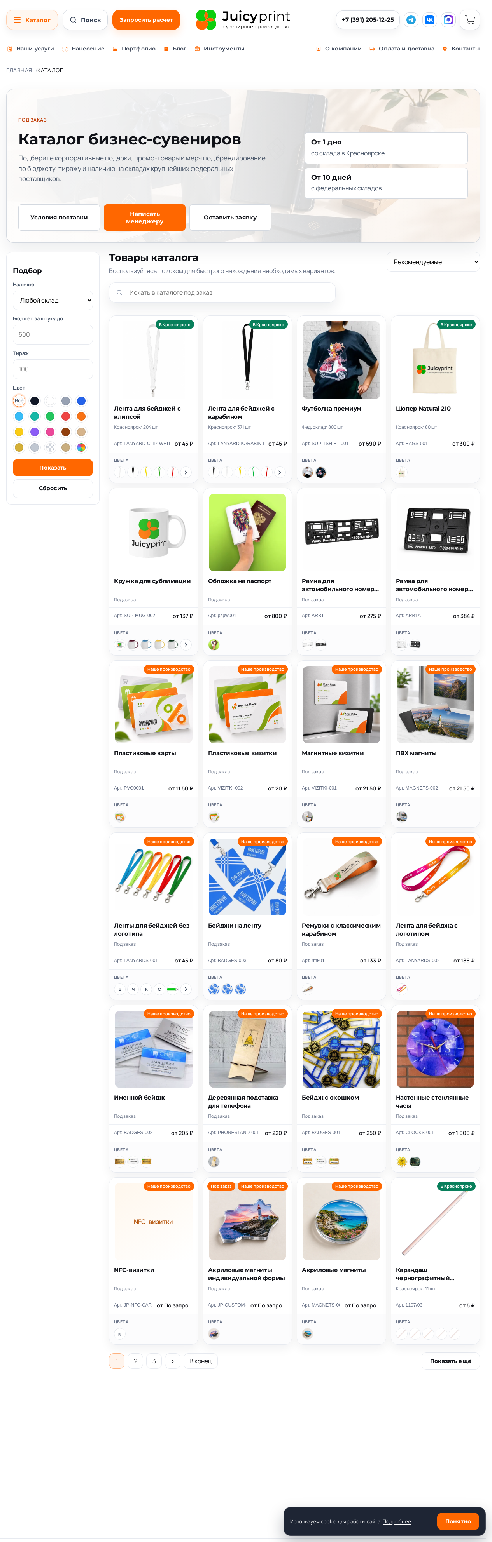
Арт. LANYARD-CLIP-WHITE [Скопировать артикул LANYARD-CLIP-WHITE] (142, 443)
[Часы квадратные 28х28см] (415, 1162)
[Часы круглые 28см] (402, 1162)
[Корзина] (470, 20)
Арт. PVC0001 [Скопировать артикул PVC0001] (129, 788)
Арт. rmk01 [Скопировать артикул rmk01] (313, 960)
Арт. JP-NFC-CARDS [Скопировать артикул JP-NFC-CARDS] (133, 1305)
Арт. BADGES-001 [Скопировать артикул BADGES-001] (321, 1132)
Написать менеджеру (144, 217)
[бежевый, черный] (454, 1334)
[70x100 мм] (227, 989)
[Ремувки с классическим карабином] (307, 989)
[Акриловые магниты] (307, 1334)
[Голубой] (146, 645)
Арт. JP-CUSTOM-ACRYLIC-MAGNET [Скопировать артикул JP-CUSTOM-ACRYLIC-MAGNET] (227, 1305)
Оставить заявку (230, 217)
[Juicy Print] (243, 20)
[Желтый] (146, 472)
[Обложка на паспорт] (214, 645)
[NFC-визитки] (120, 1334)
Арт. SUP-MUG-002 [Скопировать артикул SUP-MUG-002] (134, 615)
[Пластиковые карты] (120, 817)
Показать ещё (450, 1361)
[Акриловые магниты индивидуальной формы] (214, 1334)
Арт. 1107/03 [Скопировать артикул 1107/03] (409, 1305)
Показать (52, 467)
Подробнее (397, 1521)
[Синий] (159, 989)
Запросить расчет (146, 19)
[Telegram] (411, 19)
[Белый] (120, 472)
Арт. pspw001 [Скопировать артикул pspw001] (222, 615)
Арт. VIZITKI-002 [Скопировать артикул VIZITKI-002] (225, 788)
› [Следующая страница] (173, 1361)
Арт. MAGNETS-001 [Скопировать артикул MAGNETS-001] (321, 1305)
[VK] (429, 19)
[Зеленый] (159, 472)
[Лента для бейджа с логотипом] (402, 989)
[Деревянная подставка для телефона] (214, 1162)
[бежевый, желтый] (402, 1334)
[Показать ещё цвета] (186, 472)
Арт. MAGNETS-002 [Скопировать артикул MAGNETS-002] (417, 788)
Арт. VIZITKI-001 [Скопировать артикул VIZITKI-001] (319, 788)
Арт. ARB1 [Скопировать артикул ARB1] (313, 615)
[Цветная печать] (133, 1162)
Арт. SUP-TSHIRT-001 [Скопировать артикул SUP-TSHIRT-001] (325, 443)
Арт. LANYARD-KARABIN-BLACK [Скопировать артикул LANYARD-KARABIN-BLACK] (236, 443)
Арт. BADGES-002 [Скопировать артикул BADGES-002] (133, 1132)
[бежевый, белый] (441, 1334)
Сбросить (53, 488)
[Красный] (173, 472)
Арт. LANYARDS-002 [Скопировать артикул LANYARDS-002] (418, 960)
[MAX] (448, 19)
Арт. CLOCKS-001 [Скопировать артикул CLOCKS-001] (415, 1132)
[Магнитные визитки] (307, 817)
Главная (19, 70)
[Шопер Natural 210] (402, 472)
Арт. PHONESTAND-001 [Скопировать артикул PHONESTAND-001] (233, 1132)
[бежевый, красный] (415, 1334)
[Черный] (133, 472)
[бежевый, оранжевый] (428, 1334)
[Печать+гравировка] (146, 1162)
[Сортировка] (433, 262)
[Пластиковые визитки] (214, 817)
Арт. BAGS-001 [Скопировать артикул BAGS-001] (412, 443)
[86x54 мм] (214, 989)
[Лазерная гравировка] (120, 1162)
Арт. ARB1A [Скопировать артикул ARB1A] (408, 615)
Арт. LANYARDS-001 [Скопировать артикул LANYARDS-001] (136, 960)
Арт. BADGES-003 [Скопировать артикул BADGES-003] (227, 960)
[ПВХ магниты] (402, 817)
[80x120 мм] (240, 989)
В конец (200, 1361)
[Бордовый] (133, 645)
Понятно (458, 1521)
